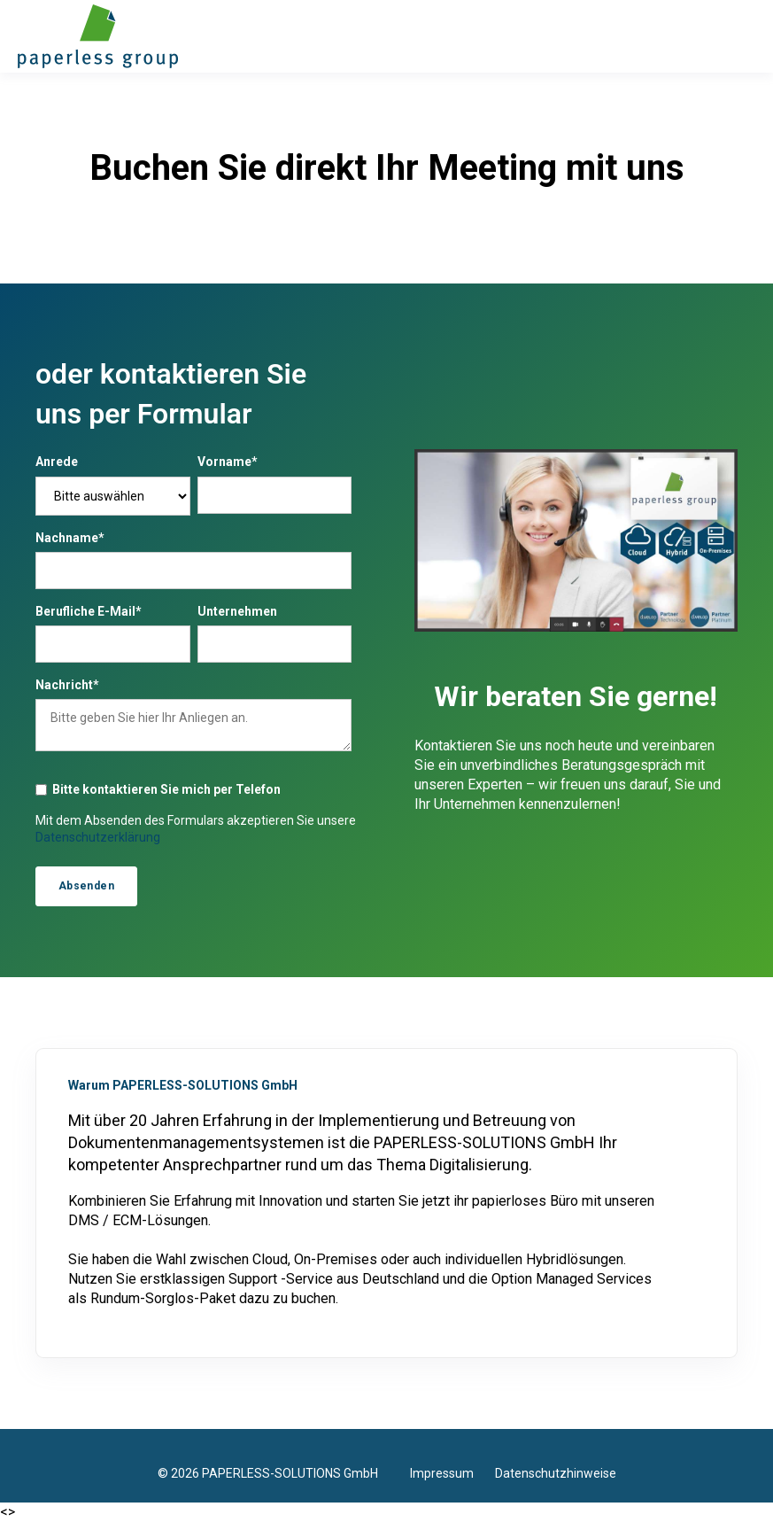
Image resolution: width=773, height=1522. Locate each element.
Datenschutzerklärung (97, 837)
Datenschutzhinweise (555, 1473)
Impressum (452, 1473)
